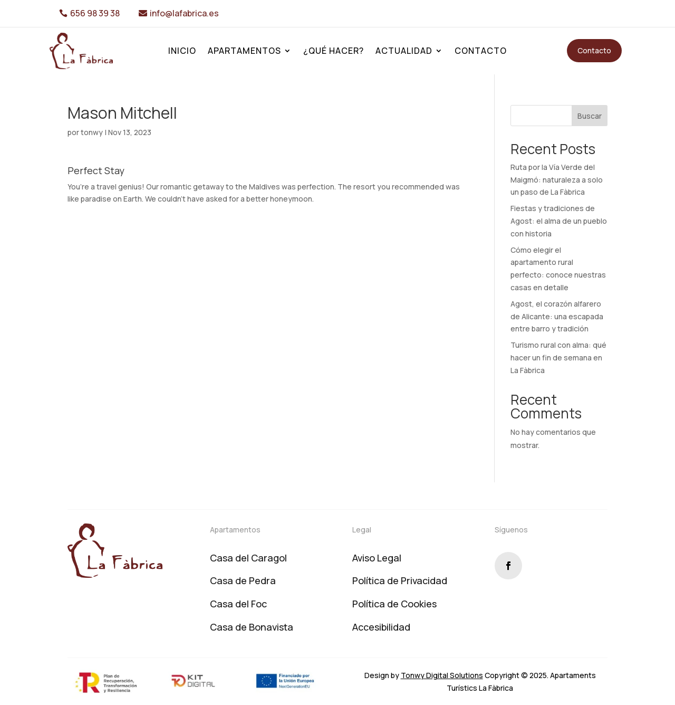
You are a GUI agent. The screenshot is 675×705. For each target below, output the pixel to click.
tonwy (92, 132)
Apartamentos (244, 51)
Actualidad (403, 51)
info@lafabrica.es (184, 13)
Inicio (182, 51)
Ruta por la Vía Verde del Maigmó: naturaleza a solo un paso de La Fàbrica (556, 179)
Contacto (481, 51)
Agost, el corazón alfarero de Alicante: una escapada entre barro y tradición (556, 316)
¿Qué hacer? (333, 51)
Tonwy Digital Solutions (442, 675)
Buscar (589, 116)
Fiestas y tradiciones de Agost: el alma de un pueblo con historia (558, 221)
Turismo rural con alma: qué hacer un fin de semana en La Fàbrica (558, 357)
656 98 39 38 (95, 13)
